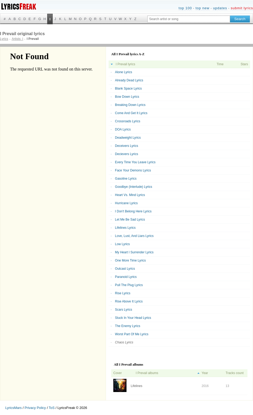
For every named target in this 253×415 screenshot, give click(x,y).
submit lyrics (242, 8)
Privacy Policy (35, 408)
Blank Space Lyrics (128, 88)
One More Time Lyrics (130, 260)
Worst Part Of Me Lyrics (131, 334)
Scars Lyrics (123, 309)
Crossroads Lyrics (127, 121)
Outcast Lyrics (125, 269)
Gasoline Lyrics (126, 178)
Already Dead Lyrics (129, 80)
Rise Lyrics (122, 293)
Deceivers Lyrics (126, 146)
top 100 (185, 8)
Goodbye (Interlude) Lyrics (133, 187)
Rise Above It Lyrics (129, 301)
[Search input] (188, 19)
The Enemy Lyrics (127, 326)
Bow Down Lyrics (127, 97)
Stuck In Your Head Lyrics (133, 318)
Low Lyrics (122, 244)
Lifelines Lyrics (125, 228)
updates (220, 8)
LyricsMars (13, 408)
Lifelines (136, 386)
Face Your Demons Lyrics (133, 170)
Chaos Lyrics (124, 342)
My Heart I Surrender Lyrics (134, 252)
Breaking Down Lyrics (130, 105)
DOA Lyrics (123, 129)
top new (203, 8)
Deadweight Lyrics (128, 137)
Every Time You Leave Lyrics (135, 162)
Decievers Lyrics (126, 154)
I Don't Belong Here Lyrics (133, 211)
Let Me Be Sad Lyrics (130, 219)
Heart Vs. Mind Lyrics (130, 195)
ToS (52, 408)
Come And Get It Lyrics (131, 113)
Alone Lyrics (123, 72)
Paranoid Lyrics (126, 277)
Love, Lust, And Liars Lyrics (134, 236)
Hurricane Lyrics (126, 203)
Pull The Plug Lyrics (129, 285)
